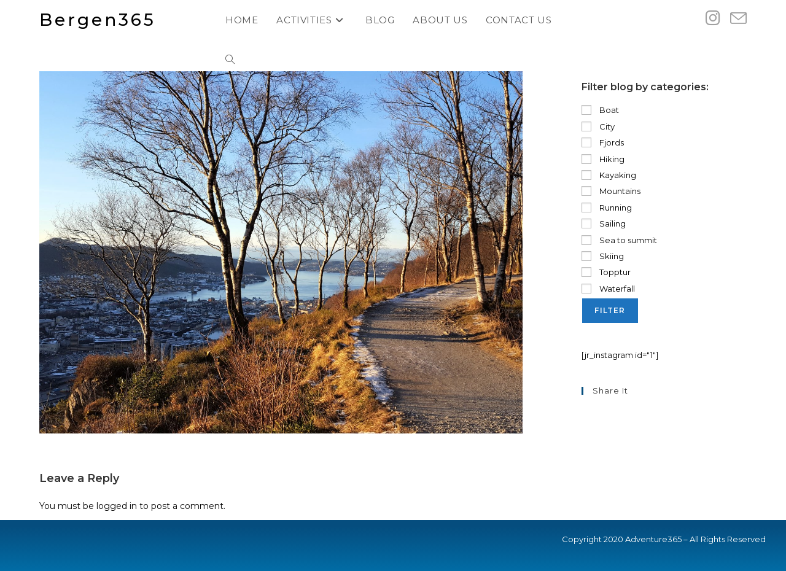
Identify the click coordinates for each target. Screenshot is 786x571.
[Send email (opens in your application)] (738, 19)
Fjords (603, 142)
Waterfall (608, 288)
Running (607, 207)
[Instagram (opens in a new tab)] (713, 18)
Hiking (603, 159)
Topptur (606, 272)
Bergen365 (97, 19)
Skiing (603, 256)
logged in (116, 505)
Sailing (604, 223)
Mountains (611, 191)
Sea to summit (619, 240)
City (598, 126)
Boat (600, 110)
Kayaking (609, 175)
